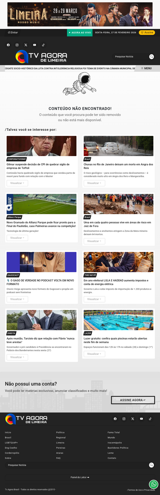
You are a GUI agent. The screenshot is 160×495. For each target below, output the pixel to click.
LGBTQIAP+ (11, 442)
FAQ (58, 458)
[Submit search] (151, 56)
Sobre (8, 458)
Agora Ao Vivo (80, 32)
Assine (147, 32)
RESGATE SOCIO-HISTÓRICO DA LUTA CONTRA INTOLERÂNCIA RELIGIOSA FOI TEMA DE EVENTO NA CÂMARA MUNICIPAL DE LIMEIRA (75, 68)
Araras (59, 453)
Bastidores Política (118, 448)
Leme (111, 453)
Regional (61, 437)
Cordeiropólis (12, 453)
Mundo (111, 437)
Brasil (8, 437)
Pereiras (60, 448)
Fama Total (114, 432)
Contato (112, 458)
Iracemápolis (115, 442)
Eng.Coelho (11, 448)
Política (60, 432)
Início (8, 432)
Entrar (12, 32)
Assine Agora (133, 400)
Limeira (60, 442)
